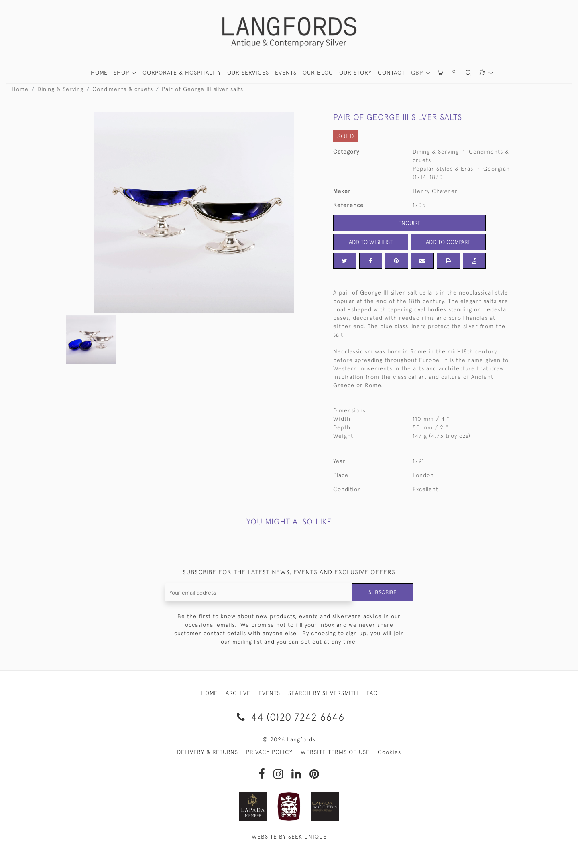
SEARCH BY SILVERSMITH (323, 693)
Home (20, 89)
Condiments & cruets (122, 89)
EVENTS (269, 693)
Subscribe (382, 592)
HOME (99, 72)
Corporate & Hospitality (181, 72)
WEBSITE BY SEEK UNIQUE (289, 836)
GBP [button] (418, 72)
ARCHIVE (238, 693)
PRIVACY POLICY (269, 752)
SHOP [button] (122, 72)
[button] (454, 73)
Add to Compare (448, 242)
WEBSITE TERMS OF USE (335, 752)
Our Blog (318, 72)
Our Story (355, 72)
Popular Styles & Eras (443, 168)
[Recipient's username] (258, 592)
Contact (391, 72)
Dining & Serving (60, 89)
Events (286, 72)
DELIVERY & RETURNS (207, 752)
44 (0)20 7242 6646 (289, 717)
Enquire (409, 223)
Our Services (248, 72)
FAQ (372, 693)
